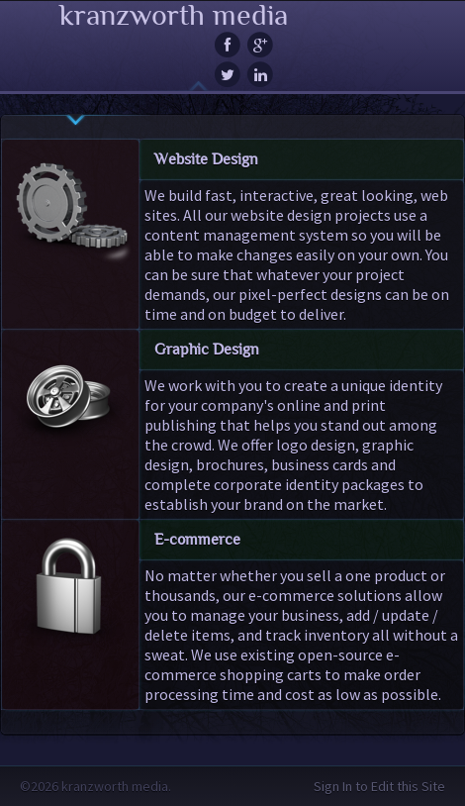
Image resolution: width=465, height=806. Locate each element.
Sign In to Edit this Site (379, 786)
